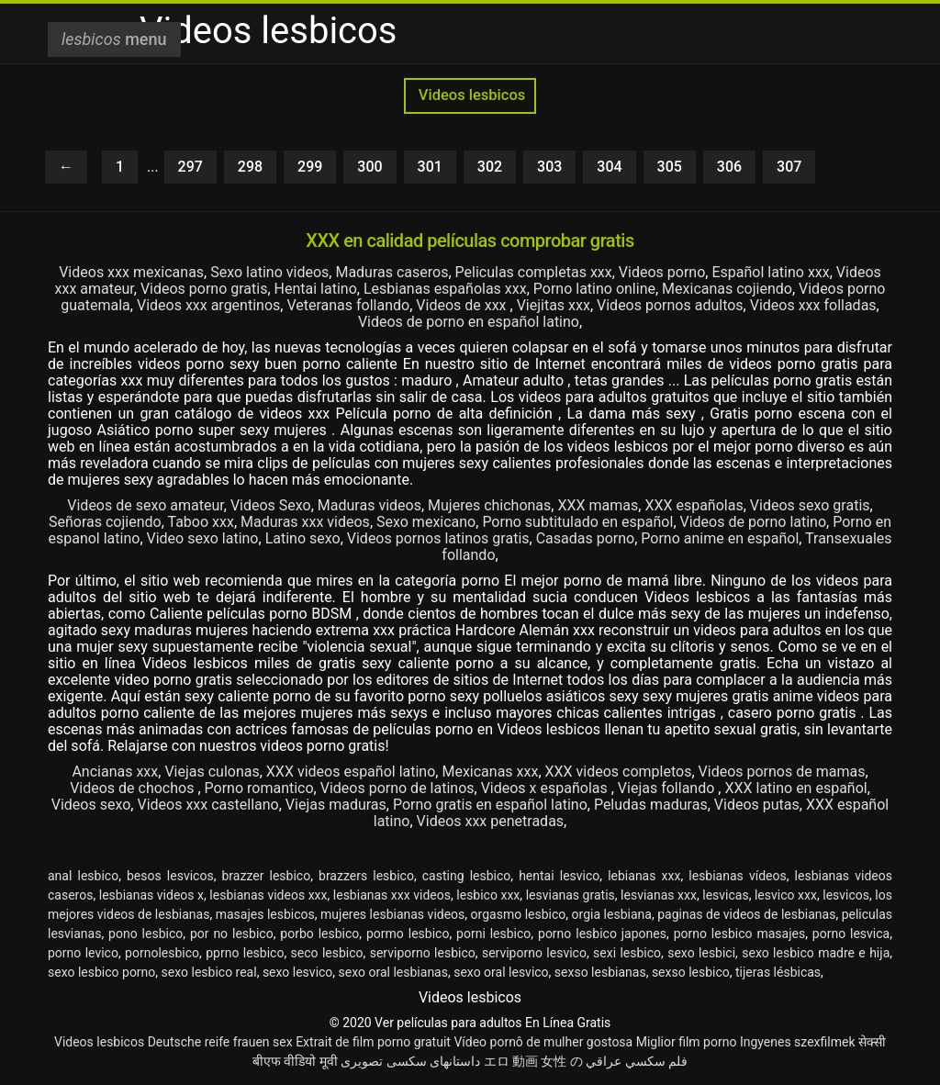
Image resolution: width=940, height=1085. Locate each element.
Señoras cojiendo (105, 522)
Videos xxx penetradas (491, 821)
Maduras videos (369, 505)
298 (250, 166)
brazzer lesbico (266, 875)
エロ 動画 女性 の (533, 1061)
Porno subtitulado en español (577, 522)
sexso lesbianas (600, 972)
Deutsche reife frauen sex (220, 1042)
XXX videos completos (618, 771)
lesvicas (725, 895)
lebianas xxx (644, 875)
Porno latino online (594, 288)
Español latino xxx (770, 272)
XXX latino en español (795, 788)
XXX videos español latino (351, 771)
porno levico (83, 952)
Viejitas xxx (553, 305)
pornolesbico (162, 952)
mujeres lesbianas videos (392, 914)
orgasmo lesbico (518, 914)
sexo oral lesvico (500, 972)
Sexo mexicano (426, 522)
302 (489, 166)
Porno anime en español (720, 538)
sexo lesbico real (209, 972)
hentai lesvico (559, 875)
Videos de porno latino (753, 522)
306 (729, 166)
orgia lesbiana (612, 914)
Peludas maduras (651, 804)
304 (609, 166)
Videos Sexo (270, 505)
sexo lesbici (701, 952)
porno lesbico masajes (740, 933)
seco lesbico (327, 952)
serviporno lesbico (423, 952)
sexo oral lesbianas (393, 972)
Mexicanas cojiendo (727, 288)
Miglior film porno (686, 1042)
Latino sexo (303, 538)
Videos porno (662, 272)
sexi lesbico (627, 952)
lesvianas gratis (570, 895)
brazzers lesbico (366, 875)
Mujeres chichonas (489, 505)
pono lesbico (145, 933)
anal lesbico (83, 875)
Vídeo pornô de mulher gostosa (542, 1042)
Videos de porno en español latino (468, 321)
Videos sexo (91, 804)
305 (669, 166)
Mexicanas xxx (490, 771)
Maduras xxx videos (305, 522)
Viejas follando (668, 788)
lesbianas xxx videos (392, 895)
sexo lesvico (297, 972)
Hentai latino (315, 288)
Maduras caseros (391, 272)
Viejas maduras (335, 804)
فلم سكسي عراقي (637, 1061)
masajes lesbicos (265, 914)
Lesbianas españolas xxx (445, 288)
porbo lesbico (319, 933)
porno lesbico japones (602, 933)
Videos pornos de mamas (782, 771)
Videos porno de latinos (397, 788)
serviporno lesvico (534, 952)
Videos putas (757, 804)
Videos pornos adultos (670, 305)
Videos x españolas (546, 788)
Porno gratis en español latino (490, 804)
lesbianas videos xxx (268, 895)
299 (309, 166)
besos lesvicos (170, 875)
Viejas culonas (211, 771)
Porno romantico (259, 788)
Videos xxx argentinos (208, 305)
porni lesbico (493, 933)
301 (430, 166)
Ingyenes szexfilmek (798, 1042)
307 (789, 166)
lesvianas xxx (659, 895)
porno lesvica (851, 933)
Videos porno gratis (204, 288)
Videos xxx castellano (207, 804)
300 (369, 166)
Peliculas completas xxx (533, 272)
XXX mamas (597, 505)
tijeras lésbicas (778, 972)
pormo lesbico (407, 933)
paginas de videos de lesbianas (746, 914)
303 (549, 166)
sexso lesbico (691, 972)
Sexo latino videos (269, 272)
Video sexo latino (203, 538)
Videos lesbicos (470, 95)
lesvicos (845, 895)
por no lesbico (232, 933)
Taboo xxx (200, 522)
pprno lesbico (245, 952)
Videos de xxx (462, 305)
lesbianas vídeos (737, 875)
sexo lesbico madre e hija (816, 952)
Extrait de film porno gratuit (373, 1042)
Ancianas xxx (115, 771)
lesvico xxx (786, 895)
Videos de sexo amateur (145, 505)
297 (190, 166)
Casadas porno (585, 538)
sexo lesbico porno (101, 972)
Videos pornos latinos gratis (438, 538)
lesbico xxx (488, 895)
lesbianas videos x (151, 895)
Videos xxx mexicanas (131, 272)
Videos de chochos (133, 788)
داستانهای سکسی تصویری (410, 1061)
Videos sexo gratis (810, 505)
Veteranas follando (347, 305)
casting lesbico (466, 875)
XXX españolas (693, 505)
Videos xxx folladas (813, 305)
